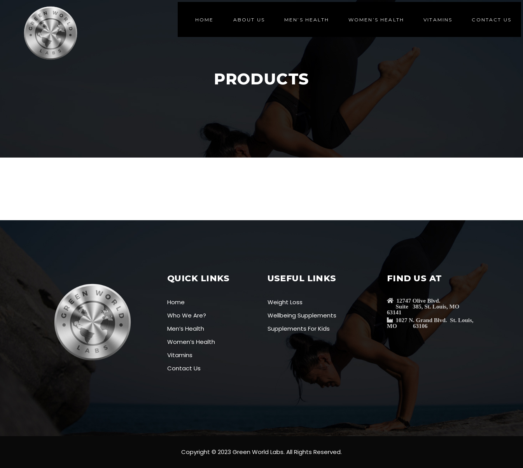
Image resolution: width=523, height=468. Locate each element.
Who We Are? (186, 315)
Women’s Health (191, 342)
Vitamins (179, 355)
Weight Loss (285, 302)
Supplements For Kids (299, 328)
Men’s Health (185, 328)
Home (176, 302)
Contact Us (184, 368)
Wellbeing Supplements (302, 315)
